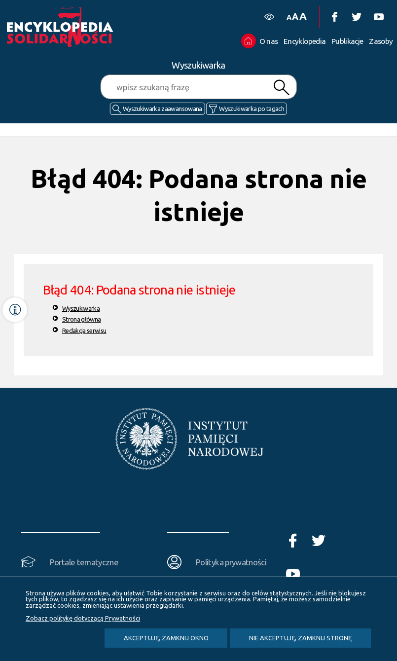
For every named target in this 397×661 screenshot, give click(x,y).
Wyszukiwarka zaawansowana (162, 108)
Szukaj (281, 87)
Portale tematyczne (84, 562)
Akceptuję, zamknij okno (166, 637)
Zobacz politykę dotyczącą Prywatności (83, 618)
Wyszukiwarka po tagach (251, 108)
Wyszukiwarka (81, 308)
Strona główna (81, 319)
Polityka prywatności (231, 562)
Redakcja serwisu (84, 330)
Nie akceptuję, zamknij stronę (300, 637)
